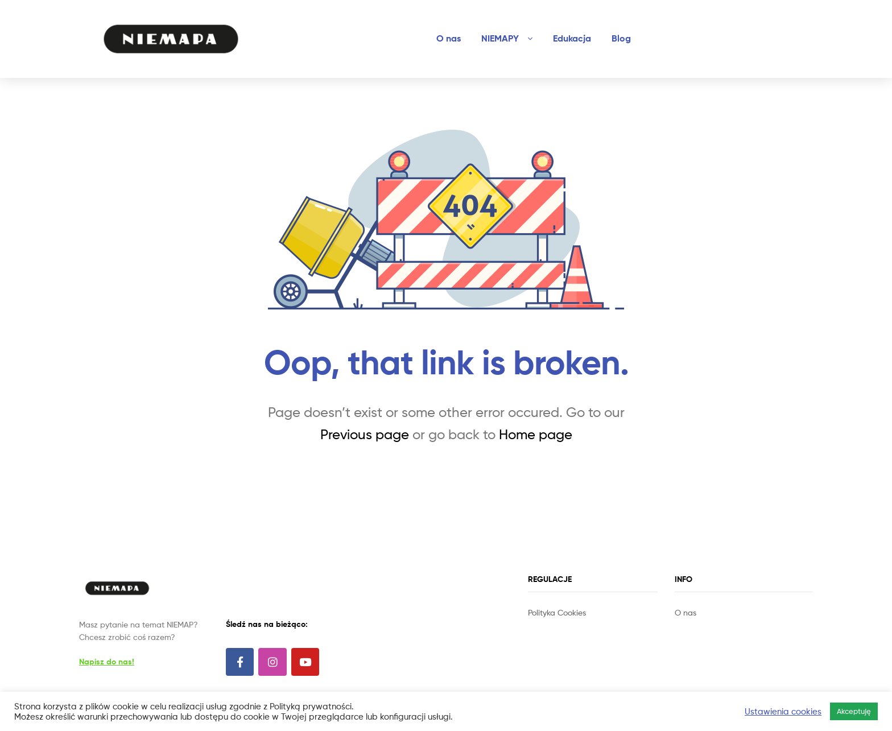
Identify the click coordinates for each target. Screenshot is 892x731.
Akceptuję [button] (854, 711)
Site (551, 625)
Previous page (364, 434)
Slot (536, 625)
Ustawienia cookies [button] (783, 712)
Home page (535, 434)
